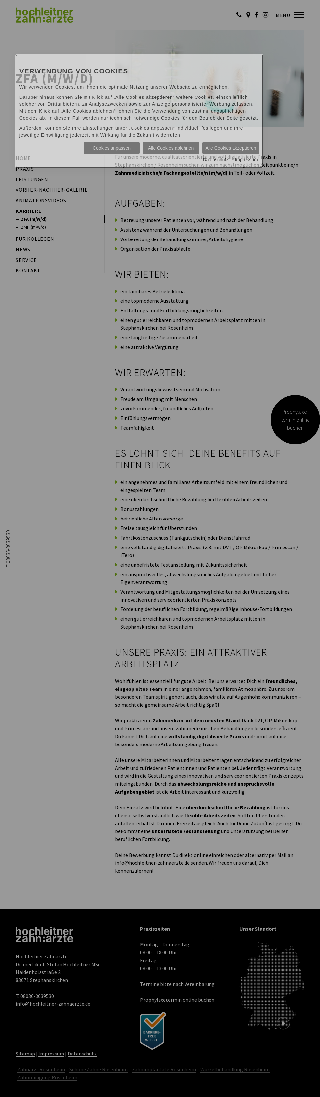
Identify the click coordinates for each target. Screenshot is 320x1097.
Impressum (246, 159)
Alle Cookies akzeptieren (231, 148)
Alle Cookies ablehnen (171, 148)
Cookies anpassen (112, 148)
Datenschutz (216, 159)
